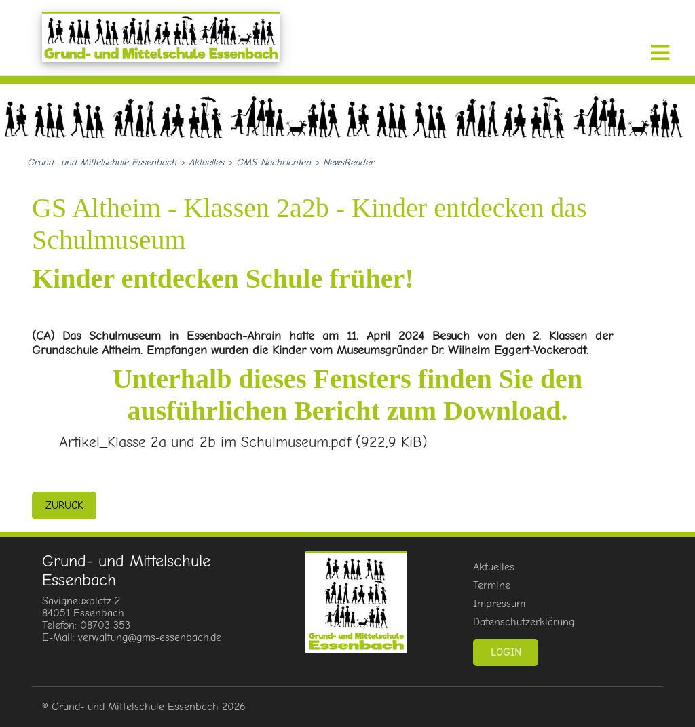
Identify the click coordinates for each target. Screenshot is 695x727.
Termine (491, 585)
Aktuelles (493, 567)
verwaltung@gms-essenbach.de (149, 637)
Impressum (499, 603)
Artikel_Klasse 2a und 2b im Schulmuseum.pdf (243, 442)
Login (506, 652)
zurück (64, 505)
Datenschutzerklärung (523, 622)
